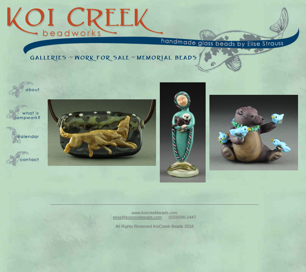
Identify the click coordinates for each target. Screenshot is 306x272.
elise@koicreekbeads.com (137, 217)
